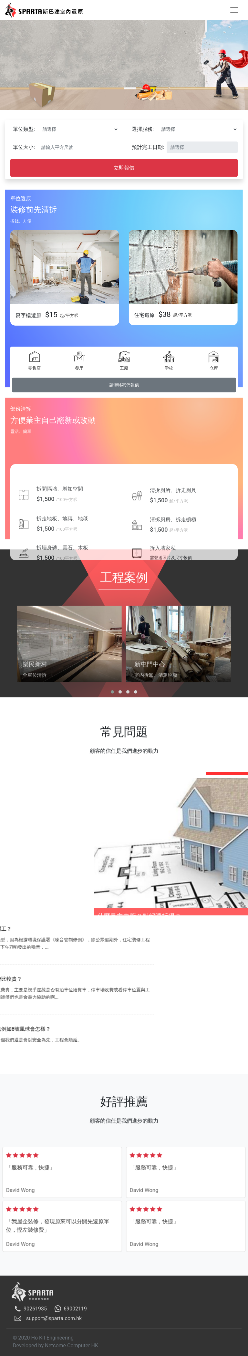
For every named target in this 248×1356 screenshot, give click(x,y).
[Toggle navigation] (234, 10)
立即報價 (124, 170)
